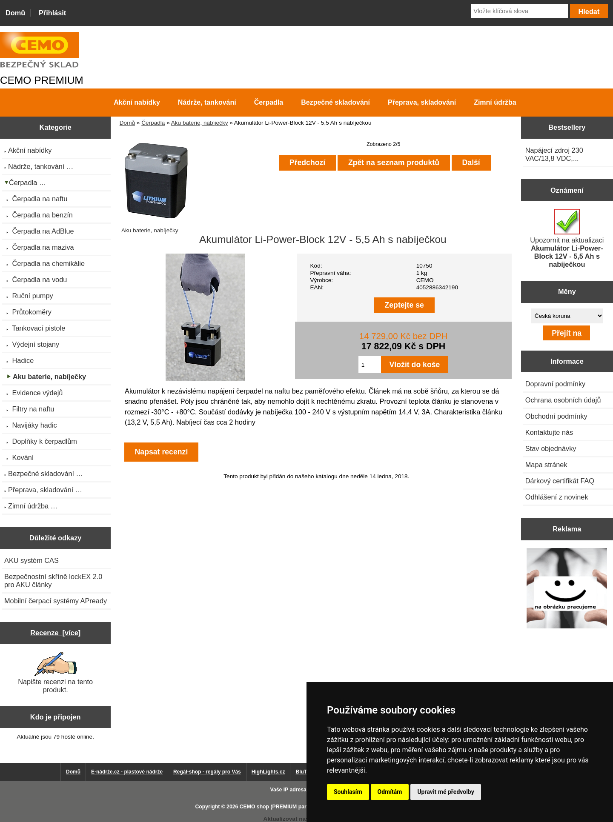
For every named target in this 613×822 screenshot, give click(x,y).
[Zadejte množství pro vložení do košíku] (369, 364)
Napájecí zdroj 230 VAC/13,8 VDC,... (554, 154)
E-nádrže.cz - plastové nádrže (127, 772)
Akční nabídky (137, 102)
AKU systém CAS (31, 560)
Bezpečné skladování (335, 102)
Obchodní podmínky (556, 416)
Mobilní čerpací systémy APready (55, 601)
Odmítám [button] (390, 791)
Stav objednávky (550, 448)
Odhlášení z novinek (556, 497)
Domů (15, 13)
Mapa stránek (546, 464)
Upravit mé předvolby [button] (445, 791)
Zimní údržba (495, 102)
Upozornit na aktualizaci (567, 238)
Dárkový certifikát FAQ (559, 481)
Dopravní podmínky (555, 384)
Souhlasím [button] (348, 791)
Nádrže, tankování (207, 102)
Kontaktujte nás (549, 432)
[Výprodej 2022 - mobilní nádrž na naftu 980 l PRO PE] (567, 589)
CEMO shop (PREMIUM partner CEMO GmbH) (296, 807)
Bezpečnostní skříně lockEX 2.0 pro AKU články (53, 580)
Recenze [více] (55, 632)
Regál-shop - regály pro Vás (207, 772)
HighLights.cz (268, 772)
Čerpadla (153, 123)
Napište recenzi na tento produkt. (55, 673)
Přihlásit (52, 13)
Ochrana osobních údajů (563, 400)
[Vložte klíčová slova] (519, 11)
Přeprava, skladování (422, 102)
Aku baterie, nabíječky (199, 123)
